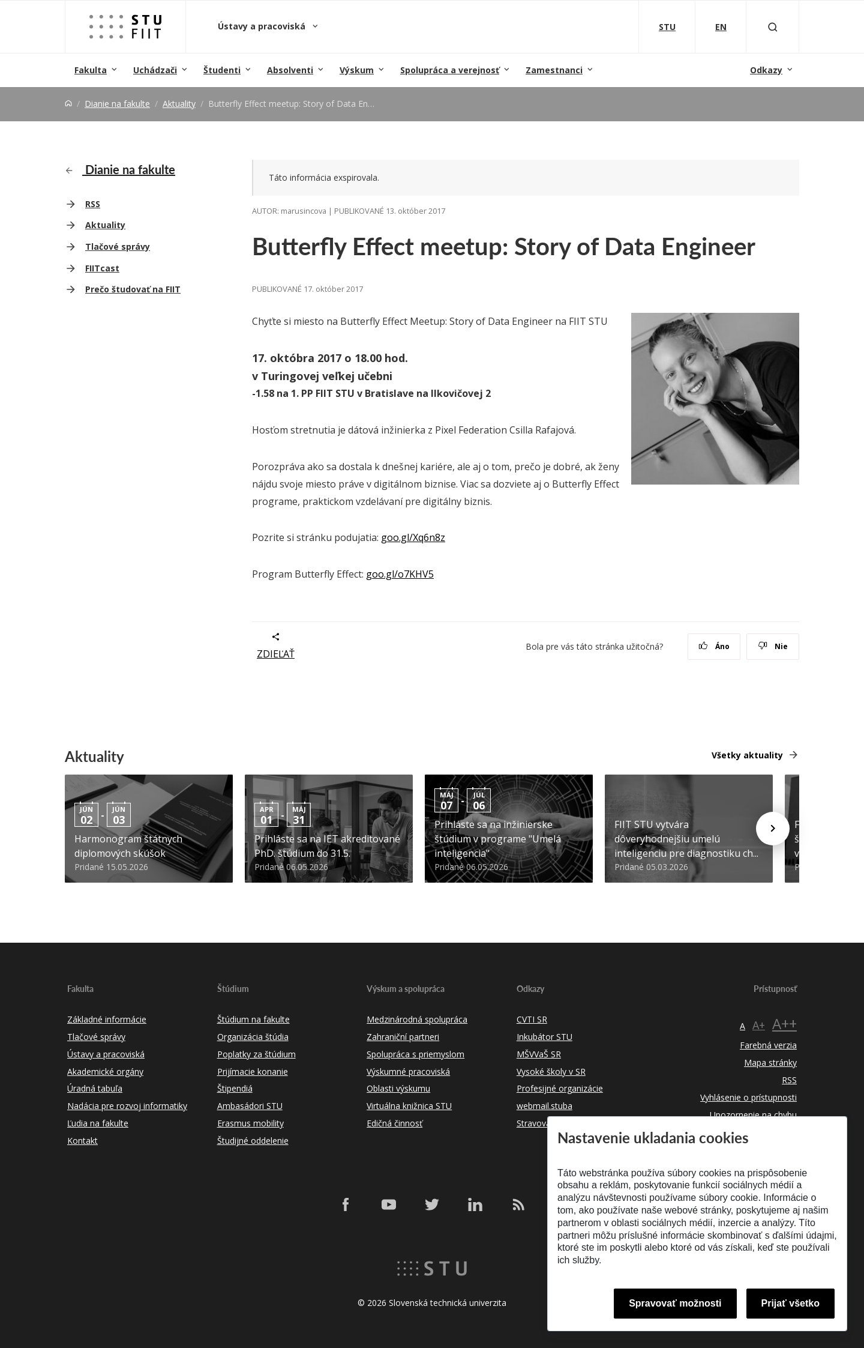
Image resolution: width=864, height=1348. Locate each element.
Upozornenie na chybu (753, 1114)
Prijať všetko (790, 1303)
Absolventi (290, 70)
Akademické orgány (105, 1071)
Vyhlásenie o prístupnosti (748, 1097)
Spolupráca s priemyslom (415, 1054)
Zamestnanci (554, 70)
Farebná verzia (768, 1045)
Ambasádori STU (250, 1105)
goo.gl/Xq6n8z (413, 537)
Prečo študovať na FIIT (133, 289)
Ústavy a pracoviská (263, 26)
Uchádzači (155, 70)
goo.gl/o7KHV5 (400, 574)
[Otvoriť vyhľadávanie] (772, 27)
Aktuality (179, 103)
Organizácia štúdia (253, 1036)
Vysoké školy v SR (551, 1071)
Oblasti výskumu (398, 1088)
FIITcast (102, 268)
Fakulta (90, 70)
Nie (773, 646)
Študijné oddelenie (253, 1140)
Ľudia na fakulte (97, 1123)
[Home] (68, 103)
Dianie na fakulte (117, 103)
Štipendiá (235, 1088)
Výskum (357, 70)
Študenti (222, 70)
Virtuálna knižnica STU (409, 1105)
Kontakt (82, 1140)
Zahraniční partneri (403, 1036)
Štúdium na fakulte (253, 1019)
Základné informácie (106, 1019)
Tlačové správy (117, 246)
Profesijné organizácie (560, 1088)
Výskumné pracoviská (408, 1071)
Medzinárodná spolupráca (417, 1019)
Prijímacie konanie (252, 1071)
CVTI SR (532, 1019)
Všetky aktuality (747, 755)
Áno (714, 646)
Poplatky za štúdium (256, 1054)
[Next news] (773, 828)
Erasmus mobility (250, 1123)
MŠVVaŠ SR (539, 1054)
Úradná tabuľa (94, 1088)
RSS (92, 204)
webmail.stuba (544, 1105)
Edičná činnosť (394, 1123)
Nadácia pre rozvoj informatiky (127, 1105)
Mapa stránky (770, 1062)
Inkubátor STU (544, 1036)
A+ (758, 1025)
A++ (784, 1023)
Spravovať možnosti (675, 1303)
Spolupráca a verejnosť (449, 70)
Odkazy (766, 70)
